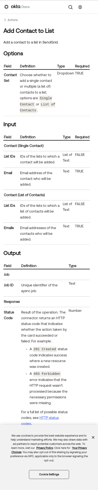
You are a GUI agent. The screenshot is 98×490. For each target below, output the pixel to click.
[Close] (93, 437)
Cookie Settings (49, 474)
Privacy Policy (44, 447)
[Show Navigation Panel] (91, 6)
